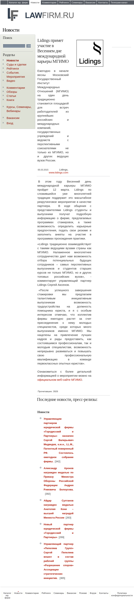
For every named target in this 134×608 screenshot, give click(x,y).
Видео (11, 80)
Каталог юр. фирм (18, 2)
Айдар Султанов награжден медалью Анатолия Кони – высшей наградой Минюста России (59, 509)
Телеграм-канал (119, 2)
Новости (35, 2)
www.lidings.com (58, 172)
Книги (10, 100)
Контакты (103, 2)
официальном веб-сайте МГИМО (59, 379)
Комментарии (49, 2)
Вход (10, 123)
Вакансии (90, 2)
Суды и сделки (16, 64)
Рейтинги (64, 2)
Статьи (11, 95)
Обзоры (12, 91)
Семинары (77, 2)
